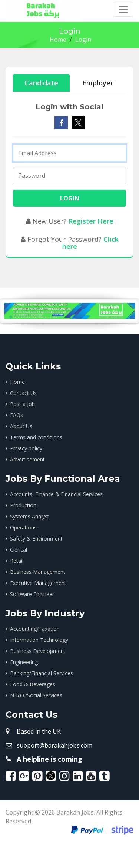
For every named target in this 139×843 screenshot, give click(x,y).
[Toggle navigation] (123, 9)
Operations (23, 527)
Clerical (18, 549)
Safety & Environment (36, 538)
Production (23, 505)
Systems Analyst (29, 516)
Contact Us (23, 392)
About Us (21, 426)
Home (58, 40)
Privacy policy (26, 448)
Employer (97, 82)
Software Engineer (32, 593)
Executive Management (38, 582)
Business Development (38, 650)
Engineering (24, 662)
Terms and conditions (36, 437)
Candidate (41, 82)
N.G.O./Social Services (36, 695)
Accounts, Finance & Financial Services (56, 494)
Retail (16, 560)
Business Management (37, 571)
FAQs (16, 415)
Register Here (91, 221)
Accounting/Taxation (35, 628)
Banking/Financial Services (41, 673)
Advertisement (27, 459)
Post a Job (22, 403)
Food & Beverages (32, 684)
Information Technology (39, 639)
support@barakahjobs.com (54, 745)
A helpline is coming (49, 759)
